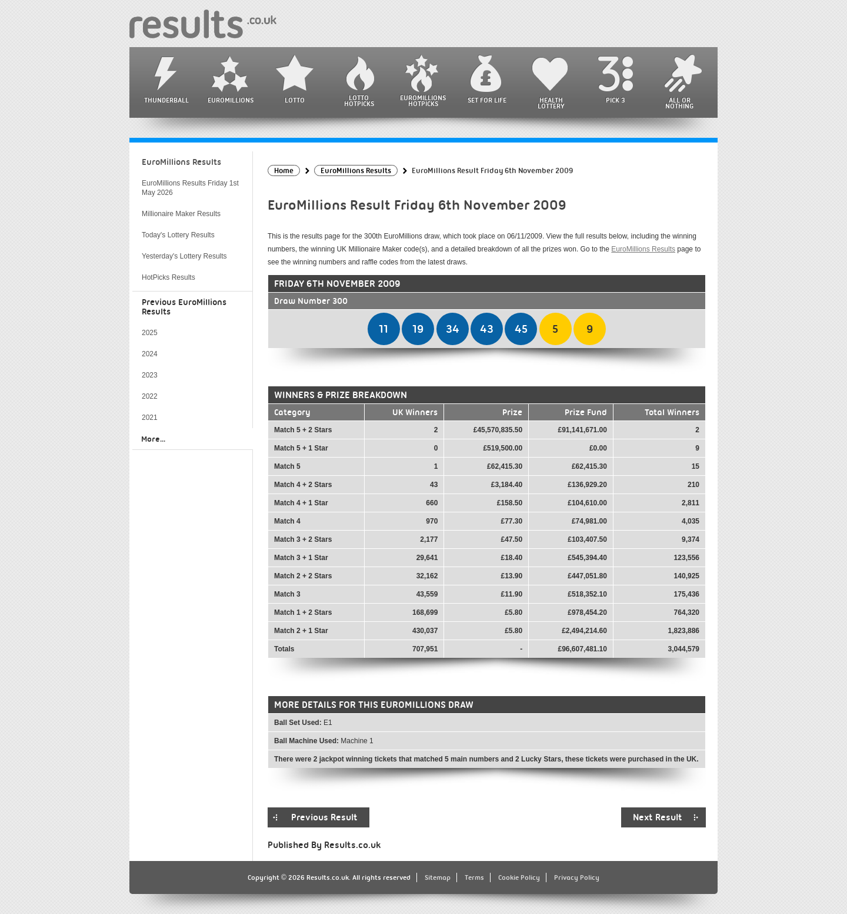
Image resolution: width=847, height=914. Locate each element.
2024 (150, 354)
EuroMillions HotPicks (423, 101)
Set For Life (487, 100)
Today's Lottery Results (178, 235)
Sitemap (438, 877)
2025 (150, 333)
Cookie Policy (519, 877)
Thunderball (166, 100)
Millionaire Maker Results (181, 214)
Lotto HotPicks (359, 101)
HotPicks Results (168, 277)
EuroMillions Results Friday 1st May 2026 (190, 188)
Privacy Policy (576, 877)
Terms (474, 877)
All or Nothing (679, 103)
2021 (150, 417)
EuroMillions (231, 100)
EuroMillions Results (643, 249)
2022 (150, 396)
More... (153, 438)
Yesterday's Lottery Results (184, 256)
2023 (150, 375)
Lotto (295, 100)
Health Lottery (551, 103)
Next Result (657, 817)
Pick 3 (615, 100)
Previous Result (324, 817)
